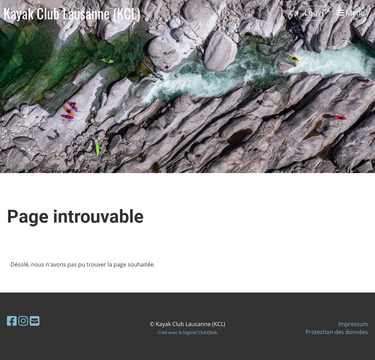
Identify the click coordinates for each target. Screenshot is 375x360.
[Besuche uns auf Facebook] (12, 320)
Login (313, 13)
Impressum (353, 324)
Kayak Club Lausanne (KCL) (71, 13)
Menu (351, 13)
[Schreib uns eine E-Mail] (34, 320)
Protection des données (336, 332)
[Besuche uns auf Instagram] (23, 320)
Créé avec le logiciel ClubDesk (187, 332)
